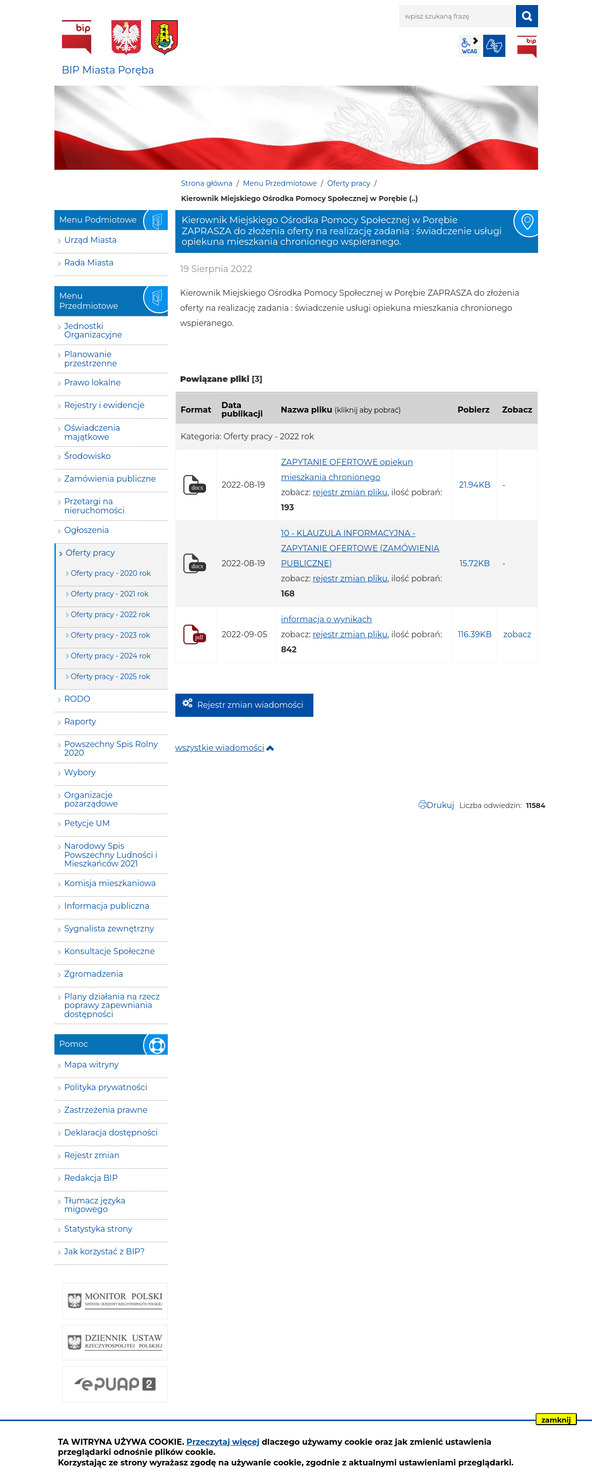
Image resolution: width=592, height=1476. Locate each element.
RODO (77, 699)
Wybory (80, 772)
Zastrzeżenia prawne (106, 1110)
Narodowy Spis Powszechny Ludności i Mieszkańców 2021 (111, 854)
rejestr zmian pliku (350, 492)
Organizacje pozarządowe (91, 799)
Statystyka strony (98, 1229)
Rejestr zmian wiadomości (251, 705)
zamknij (556, 1420)
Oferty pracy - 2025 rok (110, 676)
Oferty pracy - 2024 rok (111, 655)
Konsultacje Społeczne (109, 951)
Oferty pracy (348, 183)
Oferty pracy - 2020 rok (111, 573)
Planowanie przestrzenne (90, 359)
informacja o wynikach (326, 619)
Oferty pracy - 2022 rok (110, 614)
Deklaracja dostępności (111, 1132)
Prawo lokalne (92, 382)
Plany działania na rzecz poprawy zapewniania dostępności (112, 1005)
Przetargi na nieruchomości (94, 506)
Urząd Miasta (90, 240)
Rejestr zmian (92, 1155)
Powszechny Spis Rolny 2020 (111, 749)
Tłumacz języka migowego (94, 1205)
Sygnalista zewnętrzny (109, 928)
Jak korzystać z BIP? (104, 1251)
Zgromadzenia (93, 974)
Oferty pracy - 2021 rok (110, 593)
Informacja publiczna (107, 906)
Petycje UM (87, 823)
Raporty (80, 721)
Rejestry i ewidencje (104, 405)
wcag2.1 (469, 46)
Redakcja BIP (91, 1178)
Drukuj (440, 805)
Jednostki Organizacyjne (93, 330)
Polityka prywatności (106, 1087)
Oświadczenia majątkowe (92, 432)
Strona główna (207, 183)
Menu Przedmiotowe (280, 183)
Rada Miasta (89, 262)
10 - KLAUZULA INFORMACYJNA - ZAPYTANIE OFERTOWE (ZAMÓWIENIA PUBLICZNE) (360, 548)
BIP (527, 47)
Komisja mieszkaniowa (110, 883)
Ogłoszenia (86, 530)
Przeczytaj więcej (222, 1442)
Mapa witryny (91, 1064)
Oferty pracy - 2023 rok (110, 635)
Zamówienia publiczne (110, 479)
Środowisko (87, 456)
